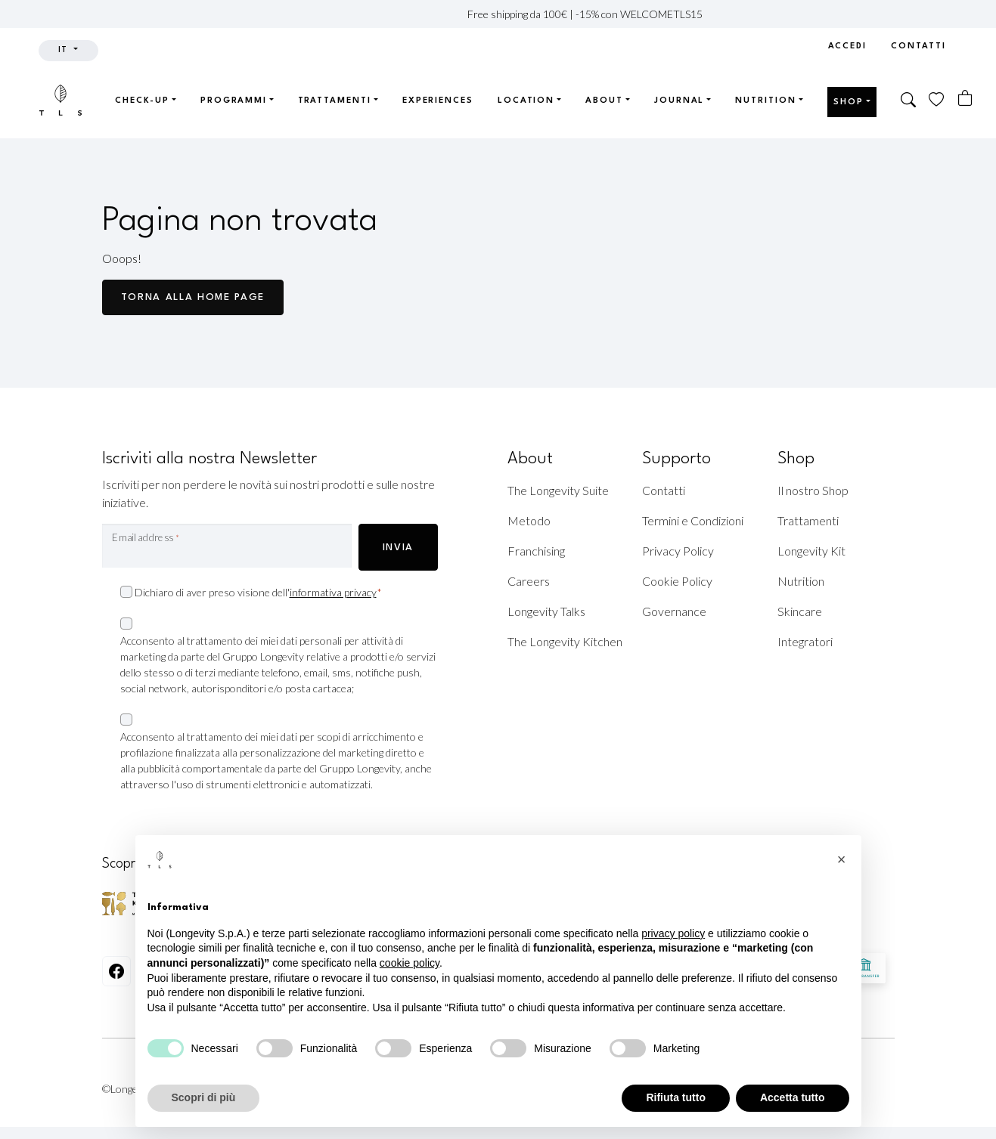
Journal (679, 101)
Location (526, 101)
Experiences (437, 101)
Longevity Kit (811, 550)
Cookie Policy (677, 581)
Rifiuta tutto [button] (676, 1097)
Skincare (799, 611)
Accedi (847, 46)
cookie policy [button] (409, 963)
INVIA (398, 547)
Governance (674, 611)
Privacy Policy (678, 550)
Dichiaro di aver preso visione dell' (258, 593)
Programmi (233, 101)
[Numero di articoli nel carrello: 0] (965, 98)
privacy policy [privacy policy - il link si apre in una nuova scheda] (673, 933)
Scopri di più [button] (204, 1097)
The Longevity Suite (558, 490)
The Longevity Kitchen (564, 641)
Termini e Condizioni (692, 520)
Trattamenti (334, 101)
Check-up (142, 101)
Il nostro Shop (813, 490)
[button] (909, 101)
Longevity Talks (546, 611)
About (604, 101)
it (64, 50)
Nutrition (765, 101)
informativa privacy (333, 592)
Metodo (529, 520)
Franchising (536, 550)
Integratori (805, 641)
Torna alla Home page (193, 297)
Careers (528, 581)
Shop (848, 102)
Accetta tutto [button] (792, 1097)
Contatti (918, 46)
